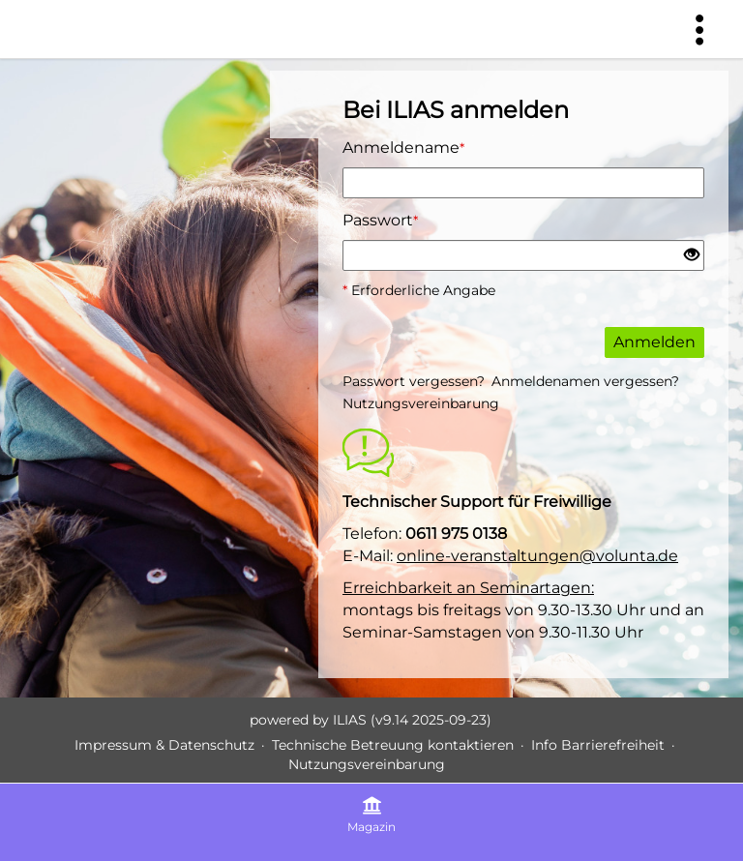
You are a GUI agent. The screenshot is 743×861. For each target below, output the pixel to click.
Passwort (380, 220)
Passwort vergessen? (413, 381)
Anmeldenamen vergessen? (585, 381)
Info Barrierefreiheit (598, 745)
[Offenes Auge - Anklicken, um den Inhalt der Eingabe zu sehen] (691, 256)
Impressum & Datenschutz (164, 745)
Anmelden (654, 342)
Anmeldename (403, 147)
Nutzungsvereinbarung (420, 403)
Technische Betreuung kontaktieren (393, 745)
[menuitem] (699, 29)
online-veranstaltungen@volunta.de (537, 556)
